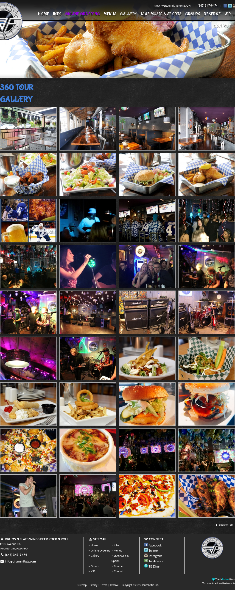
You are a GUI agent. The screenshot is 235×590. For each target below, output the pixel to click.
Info (57, 14)
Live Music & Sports (161, 14)
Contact (222, 26)
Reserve (212, 14)
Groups (192, 14)
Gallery (128, 14)
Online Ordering (82, 14)
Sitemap (82, 585)
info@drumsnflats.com (18, 561)
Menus (110, 14)
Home (43, 14)
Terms (104, 585)
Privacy (94, 585)
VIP (227, 14)
